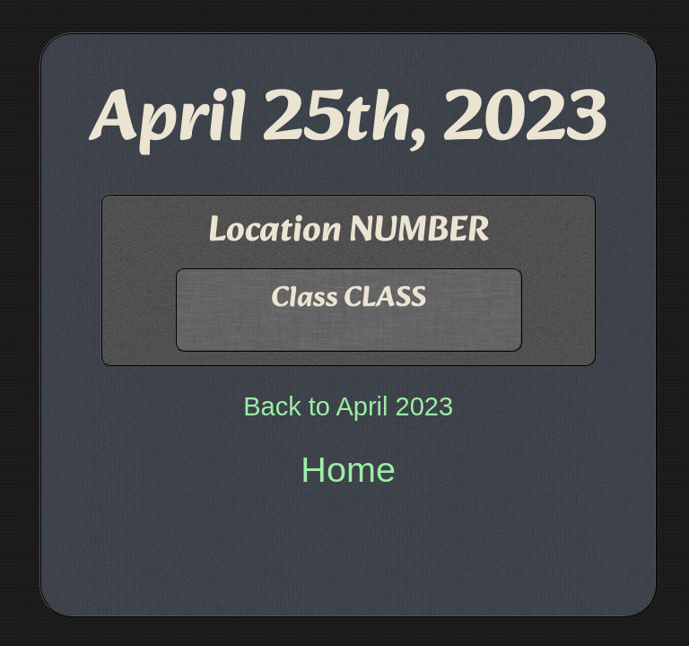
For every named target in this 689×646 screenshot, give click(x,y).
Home (348, 469)
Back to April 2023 (348, 406)
